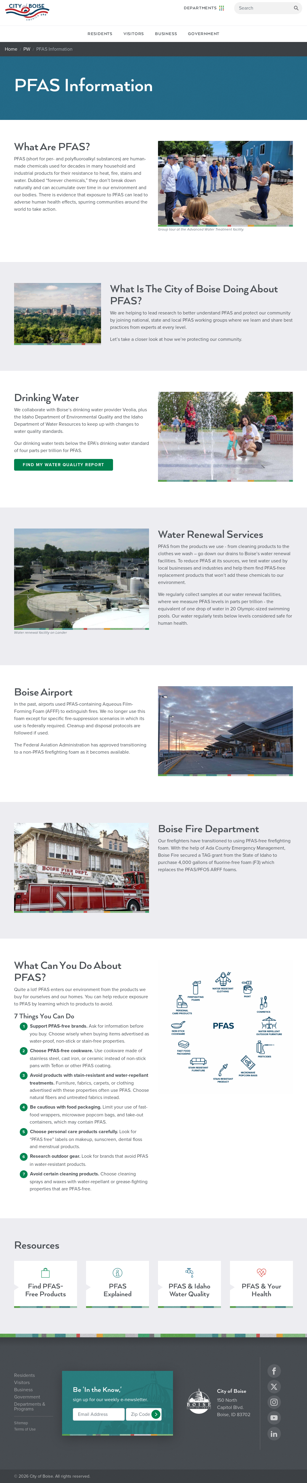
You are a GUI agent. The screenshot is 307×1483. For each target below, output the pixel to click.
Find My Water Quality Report (63, 464)
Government (203, 33)
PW (26, 49)
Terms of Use (25, 1429)
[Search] (268, 8)
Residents (100, 33)
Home (11, 49)
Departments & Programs (29, 1406)
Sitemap (21, 1423)
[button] (155, 1414)
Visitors (134, 33)
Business (166, 33)
